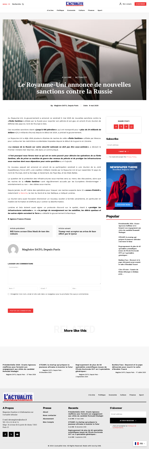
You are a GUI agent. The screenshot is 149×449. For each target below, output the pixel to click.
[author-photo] (4, 374)
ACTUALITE (81, 77)
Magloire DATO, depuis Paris (66, 106)
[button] (18, 4)
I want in (124, 151)
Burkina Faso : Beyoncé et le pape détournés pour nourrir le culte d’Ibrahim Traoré (129, 262)
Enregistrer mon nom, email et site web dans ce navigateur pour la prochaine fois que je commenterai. (50, 294)
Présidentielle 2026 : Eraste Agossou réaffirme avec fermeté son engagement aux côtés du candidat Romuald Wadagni (130, 227)
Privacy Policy (131, 157)
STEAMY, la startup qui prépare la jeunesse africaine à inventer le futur (129, 239)
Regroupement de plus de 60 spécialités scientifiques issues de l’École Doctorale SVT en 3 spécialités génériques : (129, 250)
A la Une (66, 77)
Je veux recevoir (128, 421)
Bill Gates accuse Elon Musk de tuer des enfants (29, 232)
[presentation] (24, 303)
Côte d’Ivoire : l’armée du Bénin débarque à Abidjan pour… (128, 271)
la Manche (23, 193)
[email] (123, 145)
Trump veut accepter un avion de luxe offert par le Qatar (77, 232)
